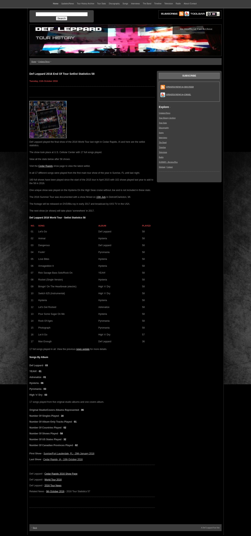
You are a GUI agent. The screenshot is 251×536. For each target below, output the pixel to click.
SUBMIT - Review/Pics (168, 162)
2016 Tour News (53, 485)
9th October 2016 (55, 491)
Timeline (162, 147)
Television (163, 152)
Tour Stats (163, 123)
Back (35, 528)
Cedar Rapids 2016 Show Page (61, 473)
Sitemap (162, 167)
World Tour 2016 (53, 479)
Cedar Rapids (45, 166)
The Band (162, 142)
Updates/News (44, 61)
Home (33, 61)
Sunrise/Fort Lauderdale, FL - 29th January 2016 (69, 453)
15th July (101, 197)
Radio (161, 157)
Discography (164, 128)
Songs (161, 132)
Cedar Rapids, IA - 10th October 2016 (63, 459)
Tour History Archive (167, 118)
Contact (170, 167)
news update (83, 349)
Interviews (163, 137)
